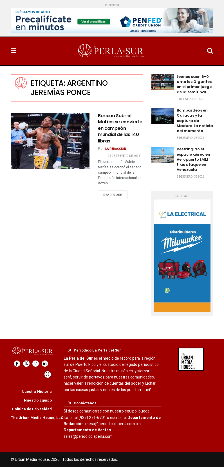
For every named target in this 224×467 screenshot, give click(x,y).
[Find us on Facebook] (17, 364)
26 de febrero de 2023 (124, 156)
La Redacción (115, 149)
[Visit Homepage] (111, 51)
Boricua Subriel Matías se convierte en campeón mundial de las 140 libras (120, 128)
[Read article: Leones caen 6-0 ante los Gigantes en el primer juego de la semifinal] (162, 82)
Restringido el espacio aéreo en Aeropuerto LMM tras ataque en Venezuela (193, 159)
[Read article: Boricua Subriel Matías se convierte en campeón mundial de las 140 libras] (50, 141)
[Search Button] (210, 51)
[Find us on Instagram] (35, 364)
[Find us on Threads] (47, 374)
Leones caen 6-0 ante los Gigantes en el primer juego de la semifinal (194, 84)
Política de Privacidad (32, 409)
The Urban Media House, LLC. (37, 417)
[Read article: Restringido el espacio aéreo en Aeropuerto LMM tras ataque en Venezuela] (162, 155)
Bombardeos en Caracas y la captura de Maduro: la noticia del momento (195, 120)
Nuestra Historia (37, 391)
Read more (115, 194)
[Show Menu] (13, 51)
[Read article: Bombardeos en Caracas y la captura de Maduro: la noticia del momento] (162, 116)
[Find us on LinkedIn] (45, 364)
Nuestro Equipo (38, 400)
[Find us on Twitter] (26, 364)
